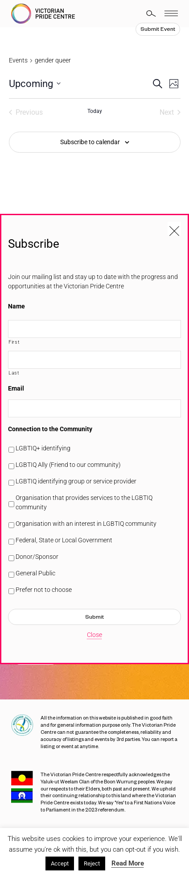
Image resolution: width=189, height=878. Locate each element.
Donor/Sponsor (37, 556)
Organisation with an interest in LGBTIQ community (86, 523)
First (14, 342)
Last (14, 373)
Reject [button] (92, 863)
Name (16, 306)
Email (16, 388)
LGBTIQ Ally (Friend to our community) (68, 464)
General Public (35, 573)
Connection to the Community (50, 429)
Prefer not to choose (44, 589)
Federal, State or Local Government (64, 540)
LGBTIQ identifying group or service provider (76, 481)
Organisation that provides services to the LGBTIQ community (84, 502)
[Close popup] (174, 228)
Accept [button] (60, 863)
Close (94, 634)
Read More (127, 863)
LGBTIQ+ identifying (43, 448)
